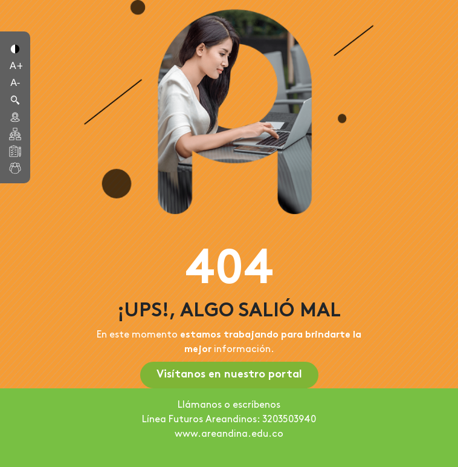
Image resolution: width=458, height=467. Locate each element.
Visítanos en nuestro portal (229, 374)
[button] (15, 47)
